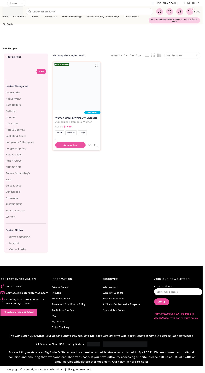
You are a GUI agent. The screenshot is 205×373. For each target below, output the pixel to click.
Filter (41, 71)
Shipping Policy (61, 298)
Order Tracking (60, 327)
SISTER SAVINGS (19, 237)
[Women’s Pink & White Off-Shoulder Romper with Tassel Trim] (76, 85)
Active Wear (13, 98)
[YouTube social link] (193, 3)
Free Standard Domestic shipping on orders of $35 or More (174, 20)
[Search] (89, 11)
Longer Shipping (16, 148)
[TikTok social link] (198, 3)
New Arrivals (14, 154)
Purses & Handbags (18, 173)
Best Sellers (13, 104)
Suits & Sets (13, 185)
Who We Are (110, 287)
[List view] (147, 55)
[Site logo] (12, 11)
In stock (14, 243)
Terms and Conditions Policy (69, 304)
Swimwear (12, 198)
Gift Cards (12, 123)
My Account (59, 321)
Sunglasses (13, 191)
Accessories (13, 92)
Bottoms (11, 111)
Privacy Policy (60, 287)
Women (10, 216)
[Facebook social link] (184, 3)
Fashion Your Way (113, 298)
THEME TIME (14, 204)
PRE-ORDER (13, 167)
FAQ (54, 315)
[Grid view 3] (153, 55)
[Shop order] (182, 55)
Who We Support (113, 292)
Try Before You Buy (63, 310)
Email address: (178, 290)
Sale (8, 179)
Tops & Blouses (15, 210)
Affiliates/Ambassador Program (121, 304)
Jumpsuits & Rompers (20, 142)
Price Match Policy (114, 310)
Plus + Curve (14, 160)
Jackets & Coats (16, 135)
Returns (56, 292)
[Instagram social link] (188, 3)
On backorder (17, 249)
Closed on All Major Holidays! (19, 312)
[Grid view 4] (159, 55)
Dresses (11, 117)
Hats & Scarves (15, 129)
